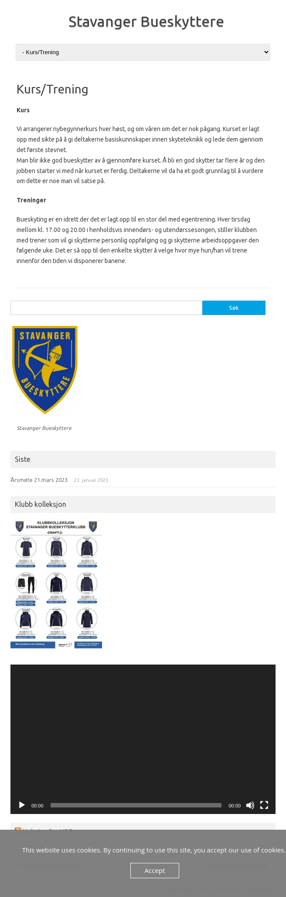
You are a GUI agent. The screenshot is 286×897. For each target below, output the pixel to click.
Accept (155, 870)
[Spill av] (21, 805)
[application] (143, 739)
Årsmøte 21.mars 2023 (39, 480)
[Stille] (250, 805)
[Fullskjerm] (264, 805)
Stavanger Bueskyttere (146, 21)
